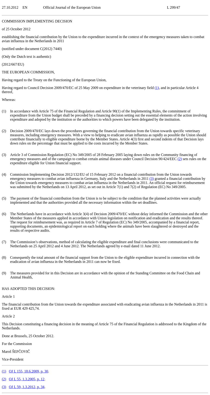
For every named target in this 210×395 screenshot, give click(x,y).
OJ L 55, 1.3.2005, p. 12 (27, 379)
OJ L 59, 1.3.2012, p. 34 (27, 387)
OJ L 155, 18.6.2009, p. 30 (28, 371)
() (157, 88)
